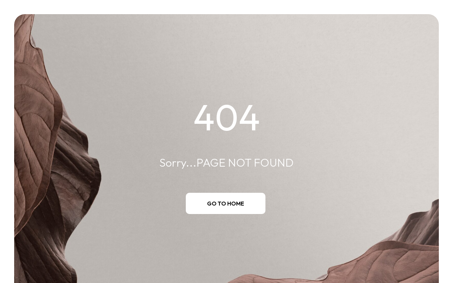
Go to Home (225, 203)
